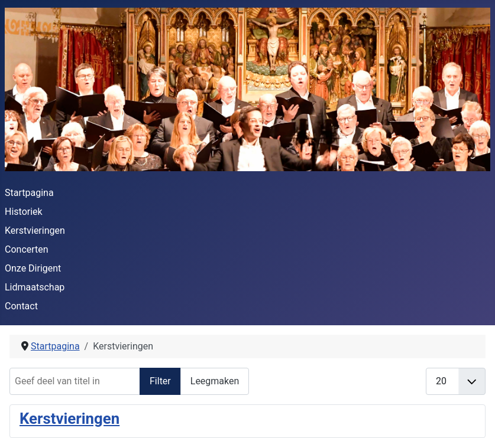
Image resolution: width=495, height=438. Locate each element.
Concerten (26, 249)
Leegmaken (215, 381)
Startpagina (29, 192)
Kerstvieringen (35, 230)
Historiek (24, 211)
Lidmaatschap (34, 287)
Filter (160, 381)
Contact (21, 306)
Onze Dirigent (33, 268)
